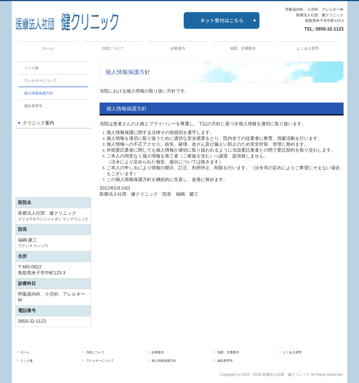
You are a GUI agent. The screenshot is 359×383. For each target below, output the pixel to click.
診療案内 (178, 48)
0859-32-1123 (330, 29)
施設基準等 (33, 106)
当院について (113, 48)
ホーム (47, 48)
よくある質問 (308, 48)
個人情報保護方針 (38, 93)
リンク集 (31, 68)
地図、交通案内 (243, 48)
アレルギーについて (40, 80)
